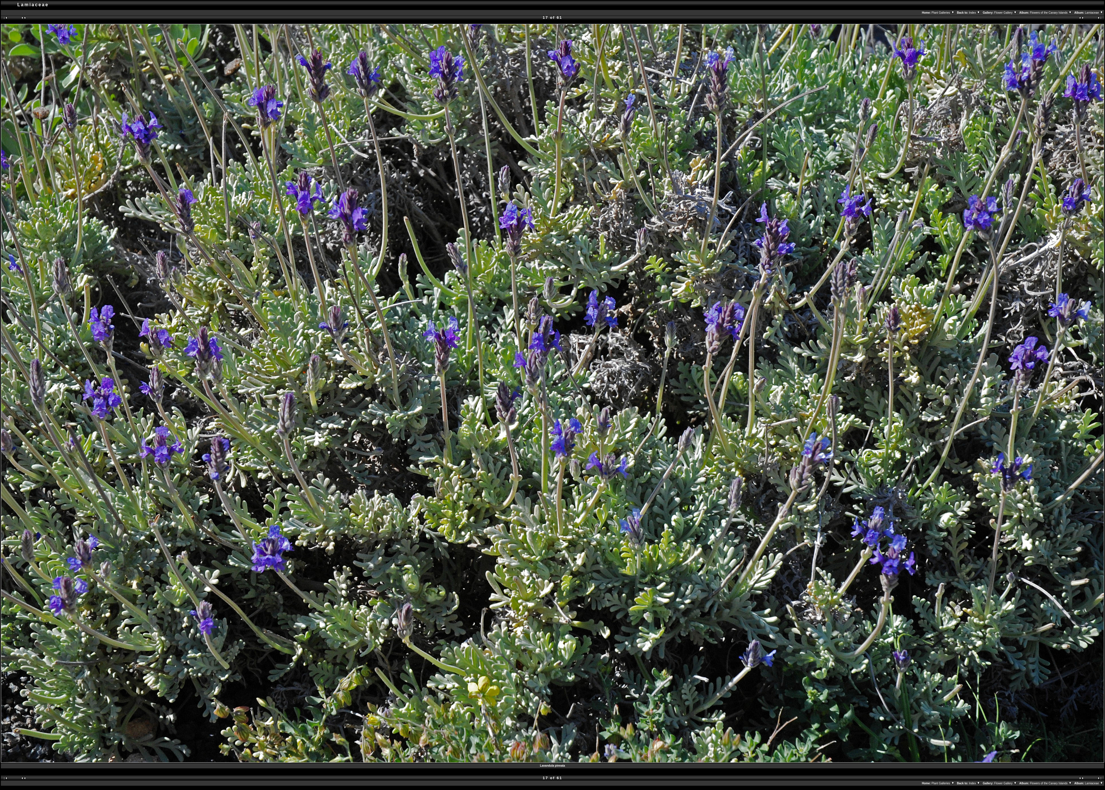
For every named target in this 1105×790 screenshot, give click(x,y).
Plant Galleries (943, 12)
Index (974, 12)
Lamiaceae (1094, 12)
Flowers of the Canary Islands (1051, 12)
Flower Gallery (1005, 12)
